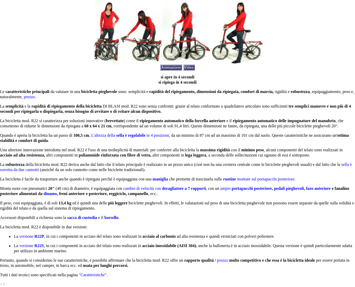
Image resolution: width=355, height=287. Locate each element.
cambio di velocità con (164, 188)
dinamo (50, 193)
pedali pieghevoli (289, 188)
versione (31, 236)
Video (189, 67)
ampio (246, 188)
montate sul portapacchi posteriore (258, 179)
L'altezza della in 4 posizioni (130, 135)
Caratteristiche (92, 274)
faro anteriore (318, 188)
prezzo (29, 96)
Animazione (171, 67)
